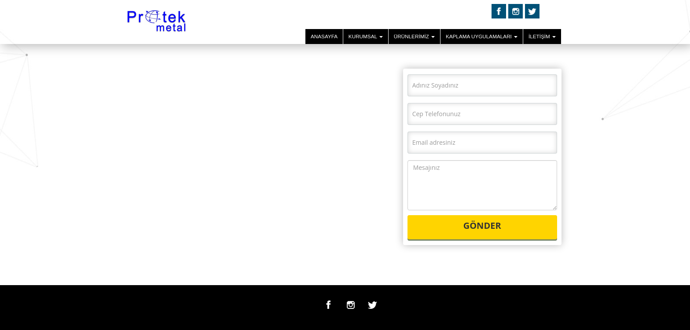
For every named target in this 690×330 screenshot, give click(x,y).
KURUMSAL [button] (366, 36)
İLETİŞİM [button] (542, 36)
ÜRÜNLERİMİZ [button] (414, 36)
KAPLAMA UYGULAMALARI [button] (482, 36)
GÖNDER (482, 225)
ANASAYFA (324, 36)
